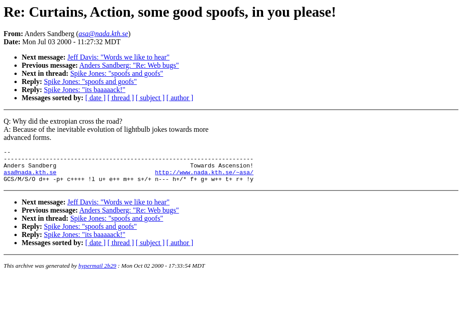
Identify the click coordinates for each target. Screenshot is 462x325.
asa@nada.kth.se (30, 177)
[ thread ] (120, 98)
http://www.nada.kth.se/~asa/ (204, 177)
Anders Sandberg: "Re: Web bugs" (129, 65)
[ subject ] (150, 98)
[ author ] (180, 98)
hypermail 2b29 (97, 272)
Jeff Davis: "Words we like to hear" (118, 57)
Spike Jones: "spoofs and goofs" (116, 73)
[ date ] (95, 98)
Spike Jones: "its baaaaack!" (84, 89)
